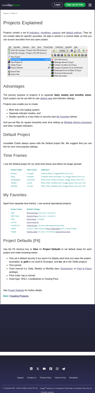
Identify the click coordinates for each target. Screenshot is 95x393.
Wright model (32, 232)
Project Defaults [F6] (21, 240)
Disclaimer (73, 378)
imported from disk (62, 232)
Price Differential (53, 229)
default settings (74, 32)
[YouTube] (44, 369)
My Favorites (63, 116)
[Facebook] (50, 369)
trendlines (46, 32)
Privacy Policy (45, 378)
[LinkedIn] (31, 369)
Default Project (16, 134)
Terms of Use (60, 378)
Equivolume (31, 219)
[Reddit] (63, 369)
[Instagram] (57, 369)
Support (20, 378)
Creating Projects (19, 296)
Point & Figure (32, 213)
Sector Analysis (33, 222)
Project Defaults (16, 290)
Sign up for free (74, 4)
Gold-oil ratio (32, 225)
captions (56, 32)
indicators (34, 32)
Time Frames (15, 155)
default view (46, 98)
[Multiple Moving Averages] (78, 122)
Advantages (14, 86)
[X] (38, 369)
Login (57, 4)
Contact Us (31, 378)
